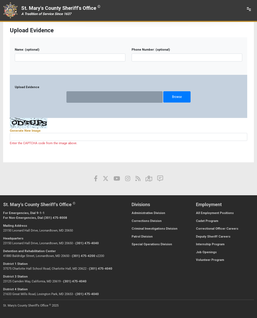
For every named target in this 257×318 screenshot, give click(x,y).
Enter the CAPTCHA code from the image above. (43, 143)
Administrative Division (148, 213)
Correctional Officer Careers (217, 228)
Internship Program (210, 244)
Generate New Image (25, 131)
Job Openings (206, 252)
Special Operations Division (152, 244)
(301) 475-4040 (87, 243)
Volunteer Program (210, 260)
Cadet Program (207, 221)
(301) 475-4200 (83, 256)
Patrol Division (142, 236)
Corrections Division (147, 221)
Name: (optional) (27, 49)
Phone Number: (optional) (151, 49)
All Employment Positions (215, 213)
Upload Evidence (27, 87)
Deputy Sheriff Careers (213, 236)
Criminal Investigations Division (154, 228)
